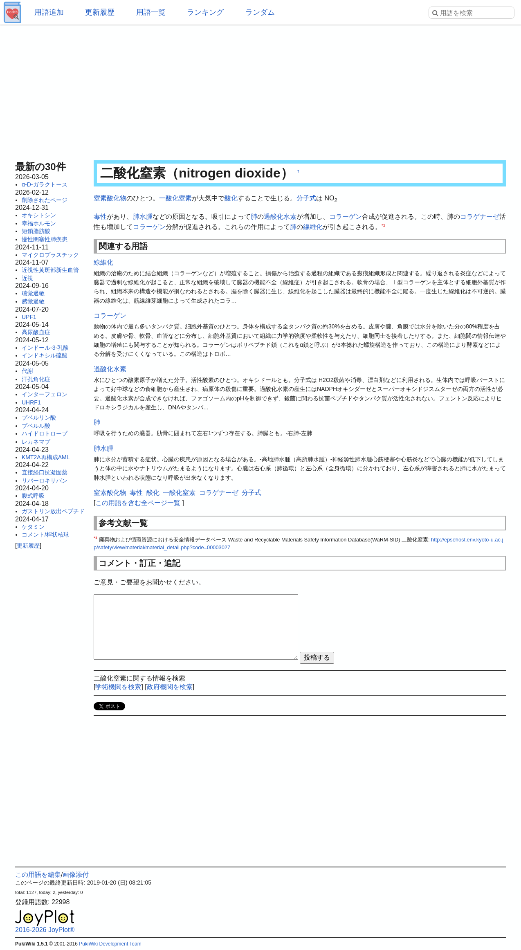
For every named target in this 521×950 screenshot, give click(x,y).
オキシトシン (39, 215)
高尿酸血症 (36, 332)
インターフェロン (44, 394)
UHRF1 (31, 402)
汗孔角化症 (36, 379)
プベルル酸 (36, 425)
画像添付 (76, 874)
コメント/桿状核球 (45, 534)
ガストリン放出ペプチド (53, 511)
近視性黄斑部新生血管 (50, 270)
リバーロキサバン (44, 480)
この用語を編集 (38, 874)
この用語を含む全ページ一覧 (137, 502)
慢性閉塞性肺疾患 (44, 239)
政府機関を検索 (170, 686)
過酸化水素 (280, 216)
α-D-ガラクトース (44, 184)
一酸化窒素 (175, 198)
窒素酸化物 (110, 198)
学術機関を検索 (118, 686)
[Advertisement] (260, 90)
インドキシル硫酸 (44, 355)
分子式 (306, 198)
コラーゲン (345, 216)
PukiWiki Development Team (110, 944)
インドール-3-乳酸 (45, 347)
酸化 (231, 198)
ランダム (260, 12)
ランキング (205, 12)
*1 (383, 225)
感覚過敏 (33, 301)
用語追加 (49, 12)
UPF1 (29, 317)
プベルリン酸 (39, 417)
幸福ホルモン (39, 223)
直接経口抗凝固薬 (44, 472)
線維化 (313, 226)
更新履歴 (100, 12)
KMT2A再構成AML (46, 457)
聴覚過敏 (33, 293)
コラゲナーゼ (479, 216)
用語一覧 (151, 12)
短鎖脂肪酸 (36, 231)
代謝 (27, 371)
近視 (27, 278)
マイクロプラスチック (50, 255)
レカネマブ (36, 441)
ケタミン (33, 526)
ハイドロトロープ (44, 433)
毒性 (100, 216)
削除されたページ (44, 200)
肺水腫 (143, 216)
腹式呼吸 (33, 495)
